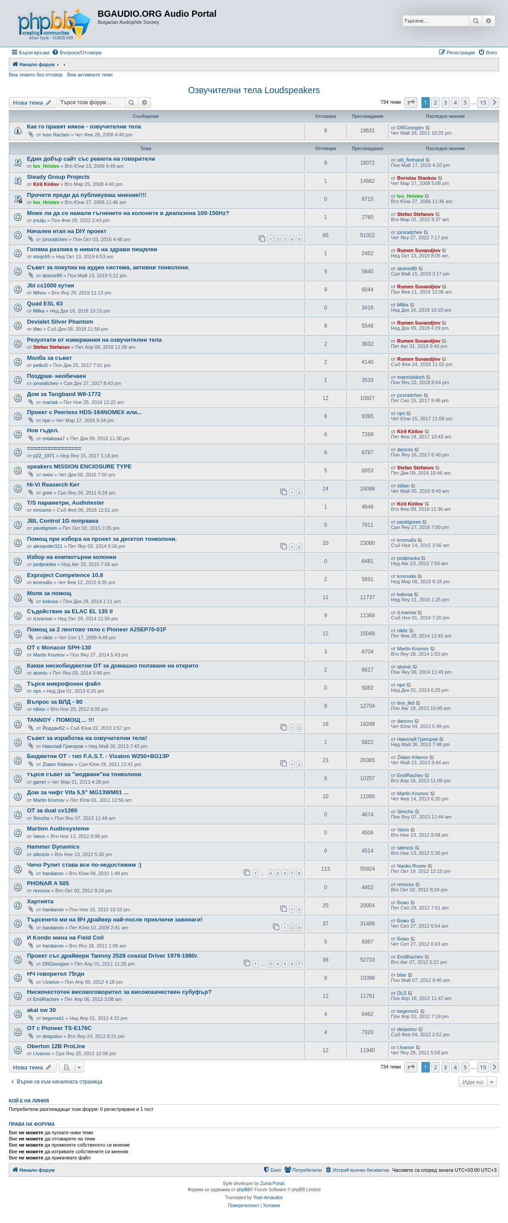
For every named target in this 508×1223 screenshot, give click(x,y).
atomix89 (52, 275)
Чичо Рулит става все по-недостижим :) (84, 864)
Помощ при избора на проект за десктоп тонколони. (102, 539)
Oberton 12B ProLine (56, 1046)
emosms (42, 510)
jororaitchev (55, 239)
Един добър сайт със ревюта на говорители (91, 158)
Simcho (41, 818)
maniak (50, 402)
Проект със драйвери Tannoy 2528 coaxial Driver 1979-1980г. (112, 955)
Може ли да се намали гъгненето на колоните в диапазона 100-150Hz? (128, 213)
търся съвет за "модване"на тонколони (84, 774)
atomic (40, 673)
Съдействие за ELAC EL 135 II (70, 611)
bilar (401, 975)
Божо (403, 902)
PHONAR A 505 (48, 883)
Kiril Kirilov (46, 184)
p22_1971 (44, 455)
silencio (41, 854)
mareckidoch (411, 377)
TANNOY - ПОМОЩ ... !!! (60, 720)
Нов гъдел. (43, 430)
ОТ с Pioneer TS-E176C (59, 1028)
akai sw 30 (41, 1010)
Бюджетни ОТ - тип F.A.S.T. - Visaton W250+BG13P (98, 756)
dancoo (405, 449)
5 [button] (465, 102)
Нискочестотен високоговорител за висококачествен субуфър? (119, 992)
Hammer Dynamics (53, 846)
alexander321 (48, 546)
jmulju (39, 220)
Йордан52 (53, 728)
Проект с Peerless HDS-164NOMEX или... (84, 412)
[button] (410, 102)
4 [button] (455, 102)
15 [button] (483, 102)
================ (54, 448)
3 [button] (445, 102)
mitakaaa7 (53, 438)
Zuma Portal (272, 1183)
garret (39, 782)
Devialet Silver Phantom (60, 321)
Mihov (39, 292)
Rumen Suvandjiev (418, 250)
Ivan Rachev (55, 134)
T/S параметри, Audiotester (65, 502)
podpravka (44, 564)
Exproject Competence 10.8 (65, 575)
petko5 (40, 365)
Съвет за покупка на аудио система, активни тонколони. (108, 267)
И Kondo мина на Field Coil (65, 937)
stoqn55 (41, 256)
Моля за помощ (49, 593)
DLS (401, 993)
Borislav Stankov (416, 178)
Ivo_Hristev (46, 166)
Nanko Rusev (411, 865)
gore (47, 492)
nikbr (47, 637)
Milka (39, 310)
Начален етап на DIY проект (66, 231)
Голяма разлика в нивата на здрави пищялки (92, 249)
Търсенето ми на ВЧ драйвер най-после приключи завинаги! (115, 919)
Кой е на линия (29, 1100)
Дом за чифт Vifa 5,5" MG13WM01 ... (78, 792)
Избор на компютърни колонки (72, 557)
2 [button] (435, 102)
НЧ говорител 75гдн (55, 973)
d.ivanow (42, 618)
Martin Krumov (49, 654)
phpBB (243, 1189)
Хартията (40, 901)
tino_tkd (405, 703)
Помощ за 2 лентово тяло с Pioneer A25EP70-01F (97, 629)
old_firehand (410, 159)
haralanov (53, 873)
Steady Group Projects (58, 177)
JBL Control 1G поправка (63, 520)
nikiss (39, 709)
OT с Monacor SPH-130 (59, 647)
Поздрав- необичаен (56, 376)
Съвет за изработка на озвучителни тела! (87, 738)
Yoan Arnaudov (268, 1197)
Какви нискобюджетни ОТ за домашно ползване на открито (112, 665)
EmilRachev (410, 775)
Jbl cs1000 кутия (50, 285)
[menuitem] (77, 52)
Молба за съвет (49, 358)
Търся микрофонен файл (64, 683)
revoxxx (41, 890)
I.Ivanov (51, 982)
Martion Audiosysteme (58, 828)
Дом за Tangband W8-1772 (64, 394)
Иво (37, 329)
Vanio (39, 836)
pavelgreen (45, 528)
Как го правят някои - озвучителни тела (84, 126)
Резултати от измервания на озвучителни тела (94, 339)
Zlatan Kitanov (57, 764)
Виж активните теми (90, 74)
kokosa (50, 601)
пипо (47, 474)
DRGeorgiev (410, 127)
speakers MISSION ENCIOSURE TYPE (79, 466)
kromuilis (406, 540)
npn (46, 420)
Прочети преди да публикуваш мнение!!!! (87, 195)
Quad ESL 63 (45, 303)
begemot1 (53, 1018)
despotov (52, 1036)
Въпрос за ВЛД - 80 (55, 701)
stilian (403, 485)
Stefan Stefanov (415, 214)
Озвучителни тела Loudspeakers (254, 90)
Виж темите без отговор (36, 74)
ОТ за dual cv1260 (52, 810)
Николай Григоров (62, 746)
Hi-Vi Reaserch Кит (53, 484)
